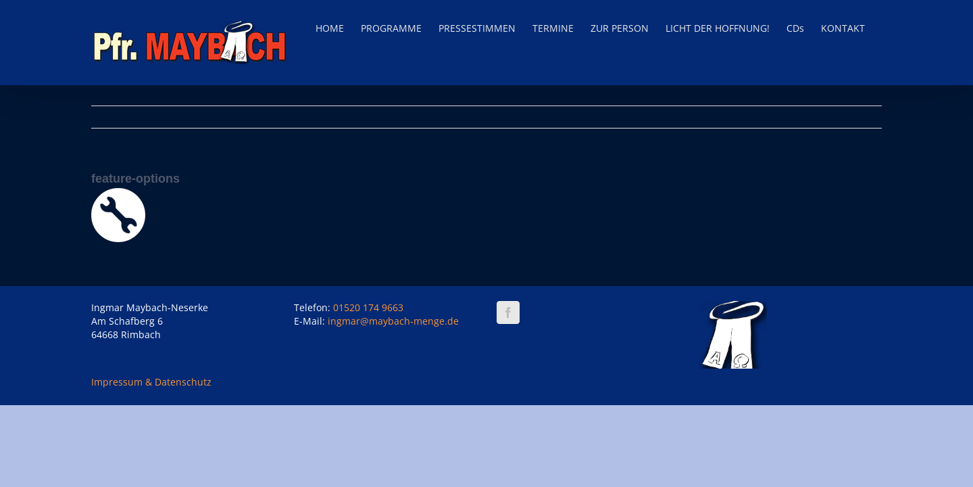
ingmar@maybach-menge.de (393, 321)
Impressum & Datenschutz (151, 381)
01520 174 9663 (368, 307)
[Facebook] (508, 312)
